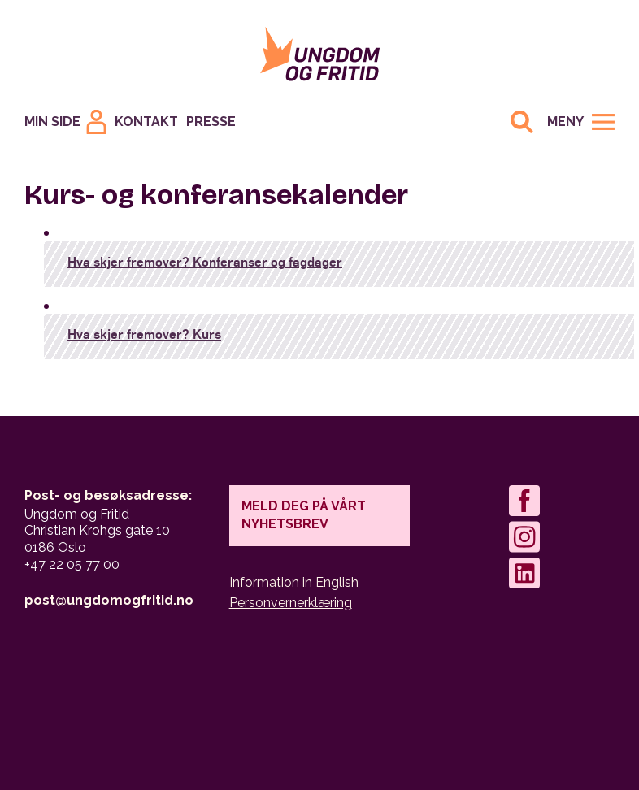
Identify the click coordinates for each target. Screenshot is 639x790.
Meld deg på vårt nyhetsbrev (303, 515)
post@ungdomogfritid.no (108, 600)
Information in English (294, 582)
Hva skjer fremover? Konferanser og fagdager (204, 261)
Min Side (52, 121)
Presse (211, 121)
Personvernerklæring (290, 602)
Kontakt (146, 121)
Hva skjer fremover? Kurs (144, 333)
